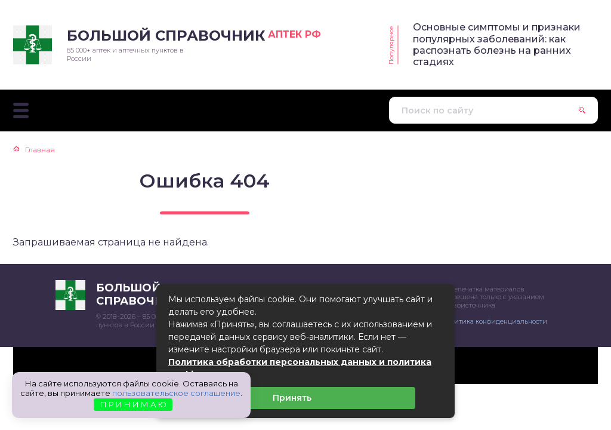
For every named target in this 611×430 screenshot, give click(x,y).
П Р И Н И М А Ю (133, 404)
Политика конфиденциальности (494, 321)
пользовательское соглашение (176, 393)
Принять (292, 397)
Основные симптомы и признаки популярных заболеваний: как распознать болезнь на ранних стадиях (497, 44)
